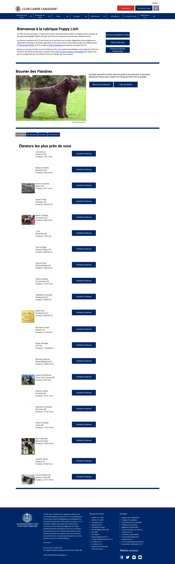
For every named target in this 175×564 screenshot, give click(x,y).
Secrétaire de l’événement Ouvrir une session (99, 547)
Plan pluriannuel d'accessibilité (132, 522)
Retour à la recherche (101, 84)
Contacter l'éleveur (84, 153)
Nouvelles (94, 532)
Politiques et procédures (129, 525)
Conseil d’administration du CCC (102, 539)
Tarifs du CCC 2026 (97, 518)
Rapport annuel (96, 525)
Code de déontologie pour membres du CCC (130, 538)
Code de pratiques (55, 45)
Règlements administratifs (130, 527)
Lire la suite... (47, 542)
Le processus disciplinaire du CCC (132, 544)
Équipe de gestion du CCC (99, 537)
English (155, 3)
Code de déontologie (26, 45)
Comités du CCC (96, 542)
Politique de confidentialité (130, 518)
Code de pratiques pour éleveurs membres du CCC (132, 531)
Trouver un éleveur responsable (71, 52)
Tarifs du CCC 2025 (97, 520)
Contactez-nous (144, 8)
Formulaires (95, 534)
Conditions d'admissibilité (130, 534)
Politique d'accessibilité (129, 520)
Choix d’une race (118, 42)
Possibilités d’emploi (98, 527)
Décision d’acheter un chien (117, 35)
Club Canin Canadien (65, 9)
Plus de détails (125, 84)
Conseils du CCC (96, 544)
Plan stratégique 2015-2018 (100, 530)
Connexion (125, 8)
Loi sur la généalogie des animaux (133, 542)
